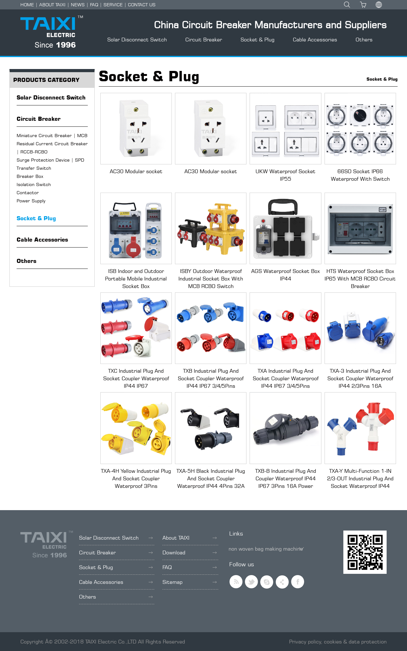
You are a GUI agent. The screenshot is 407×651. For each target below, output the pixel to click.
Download (189, 552)
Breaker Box (30, 176)
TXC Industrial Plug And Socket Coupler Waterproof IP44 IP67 (136, 378)
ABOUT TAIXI (52, 4)
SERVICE (113, 4)
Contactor (28, 192)
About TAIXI (189, 538)
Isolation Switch (34, 184)
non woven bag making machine (266, 549)
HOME (27, 4)
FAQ (94, 4)
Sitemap (189, 582)
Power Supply (31, 200)
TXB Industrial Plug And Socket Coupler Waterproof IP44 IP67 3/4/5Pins (211, 378)
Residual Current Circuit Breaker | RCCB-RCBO (52, 147)
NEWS (78, 4)
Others (364, 39)
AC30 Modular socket (136, 171)
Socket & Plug (257, 39)
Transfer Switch (34, 168)
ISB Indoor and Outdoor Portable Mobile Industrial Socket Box (136, 278)
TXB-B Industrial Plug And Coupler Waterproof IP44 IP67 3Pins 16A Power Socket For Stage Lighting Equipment (285, 486)
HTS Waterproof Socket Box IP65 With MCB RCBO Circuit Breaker (360, 278)
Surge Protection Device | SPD (50, 160)
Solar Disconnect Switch (137, 39)
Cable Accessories (315, 39)
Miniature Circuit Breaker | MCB (52, 135)
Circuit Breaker (203, 39)
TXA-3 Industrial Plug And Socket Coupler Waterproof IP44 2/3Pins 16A (360, 378)
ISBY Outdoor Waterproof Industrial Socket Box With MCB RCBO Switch (210, 278)
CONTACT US (142, 4)
